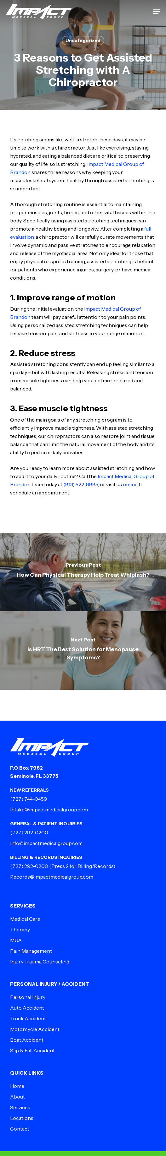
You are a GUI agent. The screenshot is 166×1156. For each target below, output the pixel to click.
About (17, 1096)
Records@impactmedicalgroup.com (51, 877)
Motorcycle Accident (35, 1029)
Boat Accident (26, 1040)
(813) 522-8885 (80, 484)
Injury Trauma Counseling (39, 961)
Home (17, 1086)
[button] (156, 11)
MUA (16, 940)
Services (20, 1107)
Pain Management (31, 951)
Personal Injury (27, 997)
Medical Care (25, 919)
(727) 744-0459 (28, 799)
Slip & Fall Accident (32, 1050)
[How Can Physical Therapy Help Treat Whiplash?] (83, 572)
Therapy (20, 929)
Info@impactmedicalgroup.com (46, 843)
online (130, 484)
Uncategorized (83, 40)
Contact (19, 1129)
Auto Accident (27, 1008)
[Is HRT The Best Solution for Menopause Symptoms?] (83, 650)
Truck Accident (28, 1018)
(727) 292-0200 (29, 832)
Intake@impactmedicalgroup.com (49, 809)
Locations (21, 1118)
